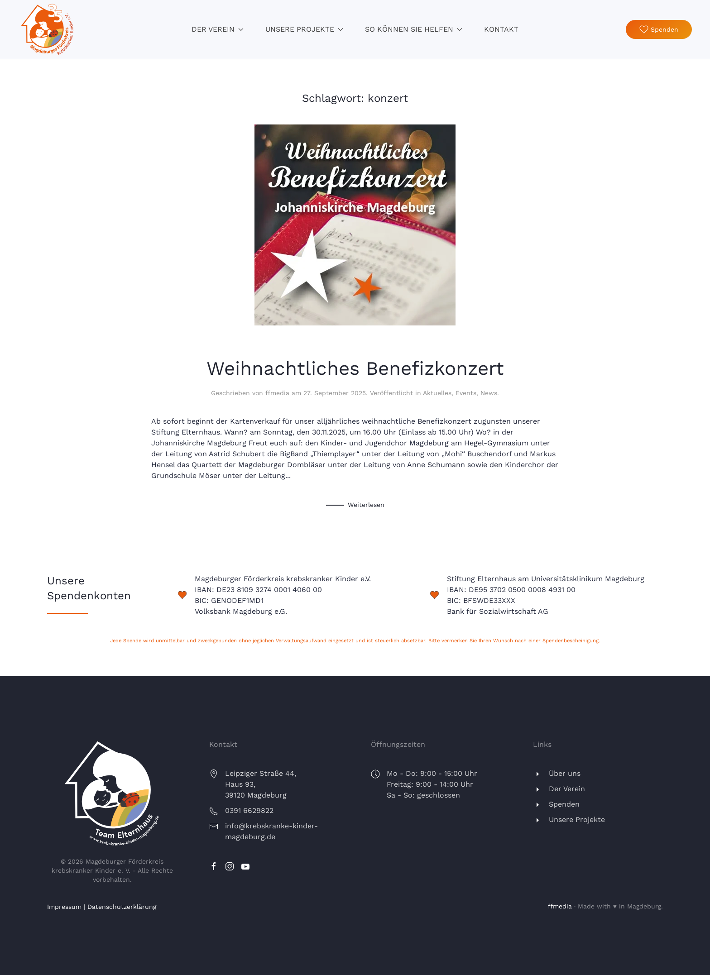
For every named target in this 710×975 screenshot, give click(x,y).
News (488, 393)
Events (466, 393)
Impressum (64, 906)
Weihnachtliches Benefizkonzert (355, 368)
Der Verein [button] (218, 29)
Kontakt (501, 29)
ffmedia (277, 393)
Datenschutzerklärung (121, 906)
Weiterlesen (366, 504)
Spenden (658, 29)
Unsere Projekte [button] (304, 29)
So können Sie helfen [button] (413, 29)
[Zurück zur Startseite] (47, 29)
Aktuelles (437, 393)
